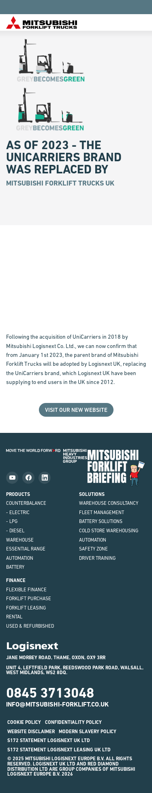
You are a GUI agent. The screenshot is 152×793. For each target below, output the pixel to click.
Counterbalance (26, 503)
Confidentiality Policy (73, 722)
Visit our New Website (76, 410)
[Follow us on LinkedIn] (45, 478)
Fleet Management (101, 512)
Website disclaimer (31, 731)
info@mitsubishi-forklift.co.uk (57, 704)
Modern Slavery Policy (87, 731)
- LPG (11, 521)
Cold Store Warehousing (108, 531)
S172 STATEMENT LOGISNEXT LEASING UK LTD (59, 750)
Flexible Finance (26, 590)
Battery (15, 567)
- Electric (18, 512)
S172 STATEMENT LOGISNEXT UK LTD (48, 740)
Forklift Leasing (26, 608)
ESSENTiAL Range (25, 549)
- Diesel (15, 531)
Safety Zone (93, 549)
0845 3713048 (50, 693)
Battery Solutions (100, 521)
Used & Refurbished (30, 626)
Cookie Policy (24, 722)
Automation (19, 558)
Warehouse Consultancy (108, 503)
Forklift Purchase (28, 598)
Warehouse (20, 540)
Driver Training (97, 558)
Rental (14, 617)
